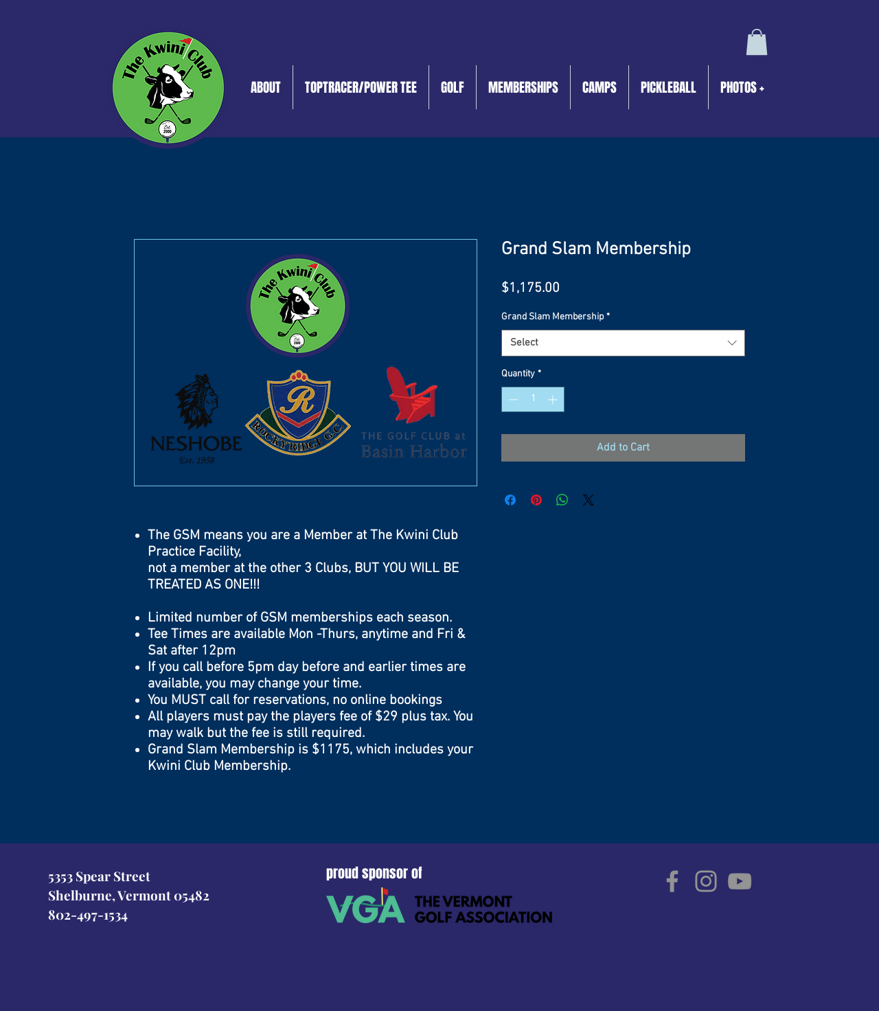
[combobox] (623, 343)
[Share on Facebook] (510, 500)
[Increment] (553, 399)
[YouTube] (739, 881)
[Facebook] (672, 881)
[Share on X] (588, 500)
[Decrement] (512, 399)
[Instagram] (706, 881)
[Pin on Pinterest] (536, 500)
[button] (757, 42)
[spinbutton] (533, 399)
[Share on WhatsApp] (562, 500)
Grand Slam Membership (555, 317)
